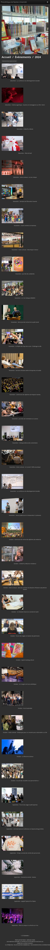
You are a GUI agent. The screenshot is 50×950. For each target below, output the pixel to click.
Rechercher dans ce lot (9, 61)
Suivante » (26, 935)
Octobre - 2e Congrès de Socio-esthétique (25, 684)
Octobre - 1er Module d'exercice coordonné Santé (24, 612)
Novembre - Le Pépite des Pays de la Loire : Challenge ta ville (25, 346)
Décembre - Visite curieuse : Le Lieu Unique (25, 177)
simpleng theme (31, 940)
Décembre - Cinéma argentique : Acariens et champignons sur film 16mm (25, 105)
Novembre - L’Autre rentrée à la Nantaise (25, 225)
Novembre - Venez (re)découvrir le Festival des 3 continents (25, 515)
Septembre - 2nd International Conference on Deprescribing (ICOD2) (25, 829)
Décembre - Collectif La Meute (25, 129)
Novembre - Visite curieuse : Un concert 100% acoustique (25, 467)
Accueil (6, 57)
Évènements (23, 57)
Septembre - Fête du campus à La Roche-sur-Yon (25, 925)
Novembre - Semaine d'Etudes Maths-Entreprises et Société (25, 370)
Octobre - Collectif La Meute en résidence (25, 563)
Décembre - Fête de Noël (25, 153)
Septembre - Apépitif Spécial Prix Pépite (25, 901)
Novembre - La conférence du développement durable (25, 491)
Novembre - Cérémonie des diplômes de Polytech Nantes (24, 394)
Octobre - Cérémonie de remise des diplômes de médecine (25, 539)
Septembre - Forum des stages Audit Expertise (25, 805)
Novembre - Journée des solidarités (25, 274)
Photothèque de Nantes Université (14, 2)
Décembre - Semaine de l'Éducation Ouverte (25, 201)
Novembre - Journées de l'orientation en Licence (25, 419)
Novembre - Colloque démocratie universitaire (25, 443)
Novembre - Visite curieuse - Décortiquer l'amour (25, 250)
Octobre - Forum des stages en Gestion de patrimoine (25, 636)
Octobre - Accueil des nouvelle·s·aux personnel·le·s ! (25, 780)
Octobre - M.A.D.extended (25, 708)
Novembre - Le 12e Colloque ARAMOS (25, 298)
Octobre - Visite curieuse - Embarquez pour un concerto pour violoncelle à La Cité (25, 732)
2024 (38, 57)
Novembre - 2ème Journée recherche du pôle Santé (25, 322)
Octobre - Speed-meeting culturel (25, 660)
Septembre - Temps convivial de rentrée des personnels (25, 853)
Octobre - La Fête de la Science (25, 756)
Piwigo (24, 940)
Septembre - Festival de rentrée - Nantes (25, 877)
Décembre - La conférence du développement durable (25, 81)
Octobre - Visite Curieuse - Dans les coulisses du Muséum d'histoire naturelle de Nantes (25, 588)
